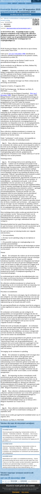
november (25, 12)
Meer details (25, 492)
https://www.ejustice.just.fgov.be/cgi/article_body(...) (19, 28)
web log (21, 3)
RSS (9, 3)
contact (29, 3)
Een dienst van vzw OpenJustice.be (20, 14)
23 (24, 9)
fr (38, 0)
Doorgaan (15, 492)
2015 (38, 9)
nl (34, 0)
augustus (30, 9)
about (14, 3)
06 (18, 12)
